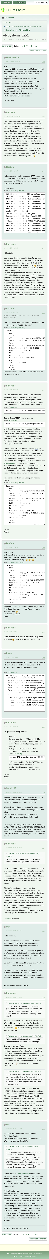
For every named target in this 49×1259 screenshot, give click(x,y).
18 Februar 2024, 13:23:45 (12, 61)
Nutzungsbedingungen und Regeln (21, 1253)
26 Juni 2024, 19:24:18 (11, 547)
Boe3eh (10, 167)
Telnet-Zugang (9, 463)
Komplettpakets (24, 1174)
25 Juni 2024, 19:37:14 (11, 312)
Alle (37, 46)
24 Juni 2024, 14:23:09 (11, 248)
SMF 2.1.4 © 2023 (18, 1256)
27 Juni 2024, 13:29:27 (11, 632)
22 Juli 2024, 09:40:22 (11, 726)
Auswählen (13, 191)
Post (36, 448)
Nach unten (7, 46)
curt (8, 927)
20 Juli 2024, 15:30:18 (11, 657)
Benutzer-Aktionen (38, 50)
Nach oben (6, 1234)
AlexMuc (10, 112)
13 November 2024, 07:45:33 (13, 997)
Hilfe (8, 1253)
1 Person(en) (8, 918)
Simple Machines (30, 1256)
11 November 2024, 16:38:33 (13, 792)
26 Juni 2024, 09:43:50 (11, 390)
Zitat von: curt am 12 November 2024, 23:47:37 (24, 1003)
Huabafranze (12, 57)
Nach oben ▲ (38, 1253)
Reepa (9, 653)
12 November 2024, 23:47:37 (13, 931)
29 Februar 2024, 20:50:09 (12, 116)
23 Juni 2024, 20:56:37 (11, 171)
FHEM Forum (15, 10)
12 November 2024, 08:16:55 (13, 848)
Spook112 (11, 788)
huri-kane (11, 244)
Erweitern (21, 191)
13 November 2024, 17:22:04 (13, 1128)
